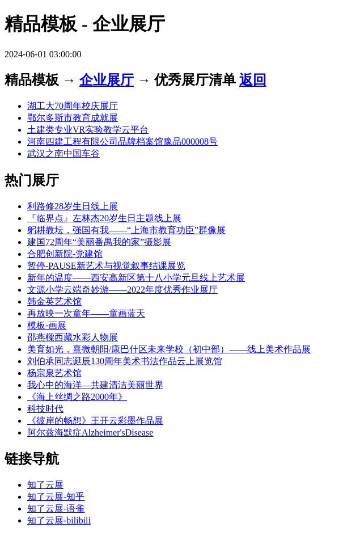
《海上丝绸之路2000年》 (77, 397)
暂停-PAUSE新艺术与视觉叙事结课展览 (106, 266)
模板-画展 (46, 325)
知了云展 (45, 484)
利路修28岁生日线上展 (72, 206)
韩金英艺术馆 (54, 301)
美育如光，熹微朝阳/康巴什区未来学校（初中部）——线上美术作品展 (169, 349)
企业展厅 (106, 80)
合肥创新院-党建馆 (65, 254)
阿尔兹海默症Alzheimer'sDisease (90, 432)
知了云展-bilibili (59, 520)
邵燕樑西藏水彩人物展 (72, 337)
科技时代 (45, 408)
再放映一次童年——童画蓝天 (86, 313)
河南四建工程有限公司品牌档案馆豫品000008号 (122, 141)
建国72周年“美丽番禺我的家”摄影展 (99, 242)
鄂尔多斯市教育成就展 (72, 118)
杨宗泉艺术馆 (54, 373)
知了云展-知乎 (55, 496)
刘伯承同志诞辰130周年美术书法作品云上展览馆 (124, 361)
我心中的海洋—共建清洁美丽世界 (95, 385)
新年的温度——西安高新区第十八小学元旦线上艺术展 (136, 277)
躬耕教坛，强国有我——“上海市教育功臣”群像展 (126, 230)
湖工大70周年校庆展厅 (72, 106)
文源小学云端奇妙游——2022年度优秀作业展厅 (122, 289)
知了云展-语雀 (55, 508)
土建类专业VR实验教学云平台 (88, 129)
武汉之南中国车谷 (63, 153)
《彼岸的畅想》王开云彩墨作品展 (95, 420)
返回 (252, 80)
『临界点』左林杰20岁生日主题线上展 (104, 218)
